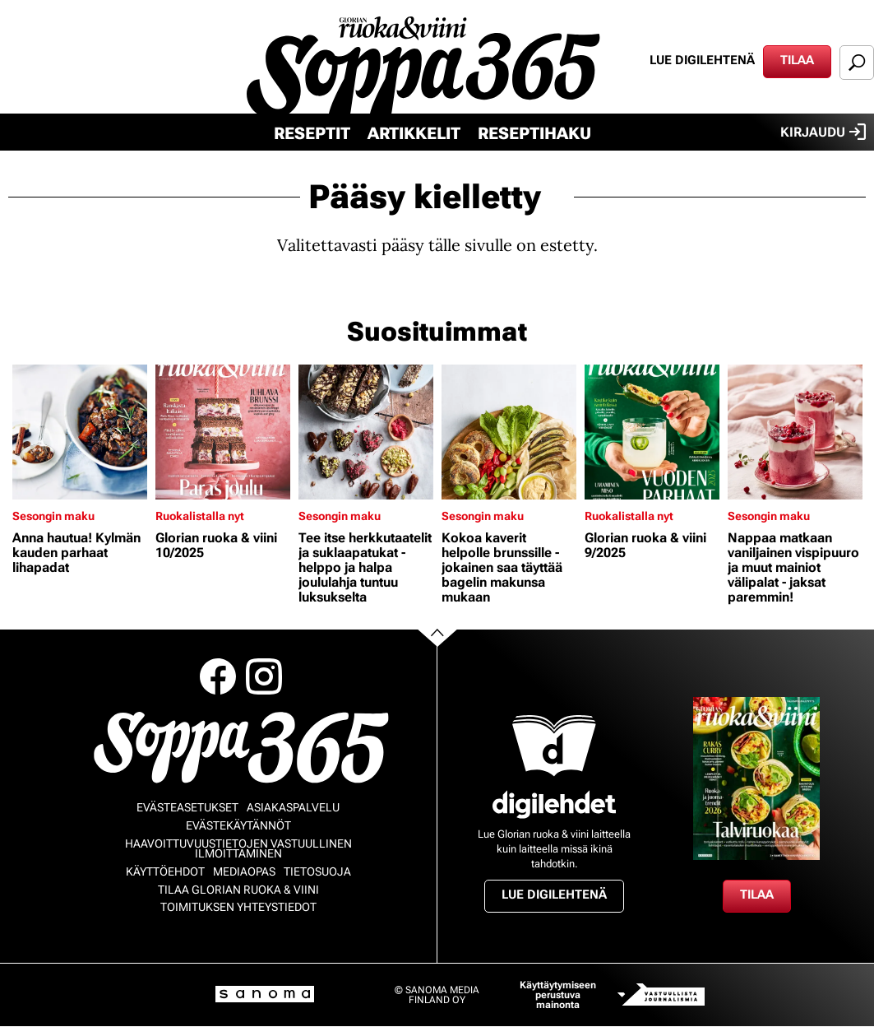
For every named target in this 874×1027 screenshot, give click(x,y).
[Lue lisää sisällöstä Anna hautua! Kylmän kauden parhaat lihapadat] (79, 432)
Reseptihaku (534, 133)
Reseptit (312, 133)
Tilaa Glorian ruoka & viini (238, 889)
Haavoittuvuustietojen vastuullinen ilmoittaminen (238, 848)
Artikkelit (414, 133)
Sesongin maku (53, 516)
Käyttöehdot (165, 871)
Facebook (218, 676)
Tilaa (797, 60)
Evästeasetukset (187, 807)
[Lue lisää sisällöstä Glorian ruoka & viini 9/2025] (652, 432)
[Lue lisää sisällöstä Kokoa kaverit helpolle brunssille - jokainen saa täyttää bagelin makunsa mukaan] (509, 432)
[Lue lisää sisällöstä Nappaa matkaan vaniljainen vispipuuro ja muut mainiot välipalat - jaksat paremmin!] (795, 432)
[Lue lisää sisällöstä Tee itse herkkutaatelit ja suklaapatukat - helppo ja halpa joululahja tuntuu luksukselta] (365, 432)
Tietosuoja (317, 871)
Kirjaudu (823, 131)
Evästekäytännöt (238, 825)
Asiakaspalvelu (293, 807)
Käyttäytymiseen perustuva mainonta (558, 995)
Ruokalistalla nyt (199, 516)
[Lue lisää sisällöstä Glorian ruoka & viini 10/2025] (222, 432)
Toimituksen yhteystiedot (238, 906)
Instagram (264, 676)
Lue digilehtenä (702, 60)
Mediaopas (244, 871)
